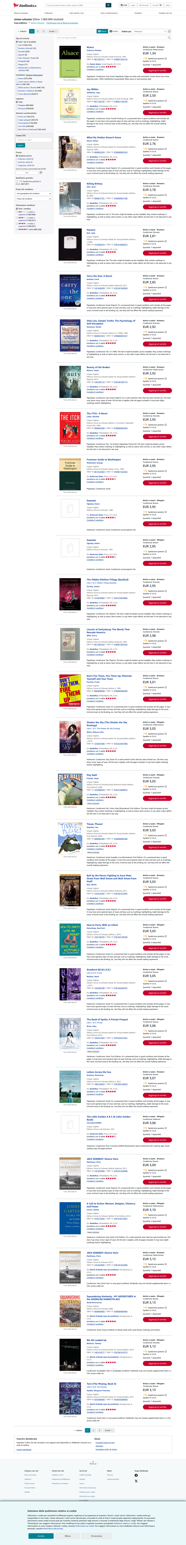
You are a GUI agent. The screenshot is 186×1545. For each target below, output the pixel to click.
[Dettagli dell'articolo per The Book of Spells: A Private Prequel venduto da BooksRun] (70, 1034)
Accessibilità (83, 1501)
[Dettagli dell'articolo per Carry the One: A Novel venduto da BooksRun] (70, 290)
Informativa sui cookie (87, 1496)
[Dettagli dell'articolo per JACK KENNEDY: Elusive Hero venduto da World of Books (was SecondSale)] (70, 1267)
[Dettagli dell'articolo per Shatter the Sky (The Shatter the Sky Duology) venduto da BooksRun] (70, 737)
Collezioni (49, 13)
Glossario (99, 1446)
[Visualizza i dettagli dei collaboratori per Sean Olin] (91, 187)
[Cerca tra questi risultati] (114, 37)
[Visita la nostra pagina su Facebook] (136, 1475)
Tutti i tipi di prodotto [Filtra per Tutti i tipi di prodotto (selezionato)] (26, 42)
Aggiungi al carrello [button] (157, 70)
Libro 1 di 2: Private (95, 1022)
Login (133, 5)
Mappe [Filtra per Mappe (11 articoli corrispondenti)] (21, 64)
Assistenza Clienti (113, 1479)
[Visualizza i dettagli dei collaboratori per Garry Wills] (92, 635)
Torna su (93, 1464)
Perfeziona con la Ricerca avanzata (62, 23)
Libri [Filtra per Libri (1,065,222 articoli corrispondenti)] (24, 45)
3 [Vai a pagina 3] (43, 31)
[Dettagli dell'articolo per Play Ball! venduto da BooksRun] (70, 789)
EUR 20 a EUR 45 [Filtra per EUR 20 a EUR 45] (24, 162)
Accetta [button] (41, 1536)
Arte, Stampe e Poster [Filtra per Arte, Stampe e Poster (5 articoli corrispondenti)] (27, 58)
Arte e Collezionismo (109, 13)
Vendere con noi (165, 13)
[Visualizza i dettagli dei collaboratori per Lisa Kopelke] (92, 827)
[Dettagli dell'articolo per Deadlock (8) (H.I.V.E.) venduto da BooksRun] (70, 984)
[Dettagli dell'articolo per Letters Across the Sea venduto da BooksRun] (70, 1087)
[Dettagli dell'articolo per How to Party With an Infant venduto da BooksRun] (70, 939)
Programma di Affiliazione (61, 1479)
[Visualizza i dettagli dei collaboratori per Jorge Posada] (93, 778)
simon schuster (37, 23)
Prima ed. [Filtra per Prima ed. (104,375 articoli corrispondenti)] (25, 116)
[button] (169, 37)
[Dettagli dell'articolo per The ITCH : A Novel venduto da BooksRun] (70, 428)
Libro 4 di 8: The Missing (97, 1387)
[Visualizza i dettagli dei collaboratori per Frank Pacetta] (93, 682)
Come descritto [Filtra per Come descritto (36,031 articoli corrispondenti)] (27, 94)
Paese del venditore (24, 199)
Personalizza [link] (96, 1536)
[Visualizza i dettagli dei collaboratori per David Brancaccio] (94, 1302)
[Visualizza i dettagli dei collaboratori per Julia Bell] (91, 233)
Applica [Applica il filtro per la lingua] (20, 145)
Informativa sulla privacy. (53, 1528)
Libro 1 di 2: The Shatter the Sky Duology (103, 728)
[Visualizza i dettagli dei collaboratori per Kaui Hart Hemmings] (96, 928)
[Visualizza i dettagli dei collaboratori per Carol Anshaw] (93, 279)
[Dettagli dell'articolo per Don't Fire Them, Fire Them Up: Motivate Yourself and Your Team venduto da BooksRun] (70, 690)
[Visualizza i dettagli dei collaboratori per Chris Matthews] (94, 1162)
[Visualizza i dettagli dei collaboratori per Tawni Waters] (93, 370)
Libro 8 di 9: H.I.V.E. (94, 973)
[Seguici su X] (136, 1481)
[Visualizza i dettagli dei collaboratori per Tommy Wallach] (94, 1343)
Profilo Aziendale (85, 1475)
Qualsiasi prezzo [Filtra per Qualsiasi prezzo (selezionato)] (24, 156)
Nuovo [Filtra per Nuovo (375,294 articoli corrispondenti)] (24, 78)
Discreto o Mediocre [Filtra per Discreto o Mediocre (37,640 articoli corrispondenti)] (29, 91)
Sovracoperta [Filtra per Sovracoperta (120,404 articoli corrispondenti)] (26, 123)
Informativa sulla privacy (87, 1488)
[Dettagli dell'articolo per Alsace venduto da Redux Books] (70, 62)
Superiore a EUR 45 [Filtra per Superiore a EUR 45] (25, 165)
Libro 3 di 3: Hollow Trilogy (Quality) (101, 583)
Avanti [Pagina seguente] (51, 31)
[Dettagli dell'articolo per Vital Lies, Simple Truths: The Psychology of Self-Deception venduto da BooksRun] (70, 335)
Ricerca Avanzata (21, 13)
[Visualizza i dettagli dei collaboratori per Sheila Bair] (92, 884)
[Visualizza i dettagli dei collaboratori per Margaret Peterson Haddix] (98, 1390)
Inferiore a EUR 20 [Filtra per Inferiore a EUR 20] (25, 159)
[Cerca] (108, 5)
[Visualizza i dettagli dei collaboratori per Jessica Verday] (93, 586)
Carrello (27, 1492)
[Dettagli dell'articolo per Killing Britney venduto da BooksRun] (70, 198)
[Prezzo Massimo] (33, 173)
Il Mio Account (29, 1483)
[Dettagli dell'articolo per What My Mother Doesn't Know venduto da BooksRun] (70, 152)
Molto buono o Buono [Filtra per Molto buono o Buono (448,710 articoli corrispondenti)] (30, 87)
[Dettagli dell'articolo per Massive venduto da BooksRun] (70, 244)
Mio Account (144, 5)
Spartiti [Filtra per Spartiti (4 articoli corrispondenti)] (21, 54)
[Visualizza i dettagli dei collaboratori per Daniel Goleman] (94, 327)
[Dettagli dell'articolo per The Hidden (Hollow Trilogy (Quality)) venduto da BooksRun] (70, 594)
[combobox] (75, 5)
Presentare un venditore (60, 1483)
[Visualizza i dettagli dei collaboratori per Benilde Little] (93, 416)
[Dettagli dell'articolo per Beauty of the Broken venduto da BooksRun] (70, 382)
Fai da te (110, 1475)
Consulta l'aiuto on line (105, 1442)
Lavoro (81, 1483)
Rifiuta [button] (68, 1536)
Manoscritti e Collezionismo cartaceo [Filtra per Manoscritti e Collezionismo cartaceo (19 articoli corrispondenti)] (28, 68)
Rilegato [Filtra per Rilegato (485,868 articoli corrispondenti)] (24, 105)
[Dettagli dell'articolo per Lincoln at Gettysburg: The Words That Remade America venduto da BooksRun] (70, 644)
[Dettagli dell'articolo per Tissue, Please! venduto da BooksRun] (70, 838)
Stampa (82, 1479)
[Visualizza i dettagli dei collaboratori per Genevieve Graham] (95, 1075)
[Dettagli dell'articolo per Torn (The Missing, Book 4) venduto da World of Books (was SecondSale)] (70, 1398)
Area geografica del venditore (28, 193)
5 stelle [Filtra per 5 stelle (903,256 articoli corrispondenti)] (29, 229)
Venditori (138, 13)
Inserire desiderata (24, 1449)
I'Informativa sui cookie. (84, 1526)
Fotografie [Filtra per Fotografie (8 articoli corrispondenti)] (22, 61)
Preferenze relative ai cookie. (125, 1523)
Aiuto (168, 5)
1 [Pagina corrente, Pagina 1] (31, 31)
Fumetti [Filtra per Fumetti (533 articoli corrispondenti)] (22, 51)
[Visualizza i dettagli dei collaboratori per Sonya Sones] (92, 141)
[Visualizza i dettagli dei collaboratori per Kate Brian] (91, 1026)
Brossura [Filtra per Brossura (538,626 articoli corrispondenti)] (25, 108)
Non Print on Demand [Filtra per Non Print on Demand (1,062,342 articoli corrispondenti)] (31, 129)
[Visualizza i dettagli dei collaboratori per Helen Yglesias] (93, 504)
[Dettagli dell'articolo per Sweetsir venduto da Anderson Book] (70, 508)
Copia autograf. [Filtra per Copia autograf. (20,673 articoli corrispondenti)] (27, 120)
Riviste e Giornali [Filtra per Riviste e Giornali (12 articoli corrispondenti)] (26, 48)
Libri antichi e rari (77, 13)
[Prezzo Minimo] (20, 173)
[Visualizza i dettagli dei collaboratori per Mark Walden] (93, 976)
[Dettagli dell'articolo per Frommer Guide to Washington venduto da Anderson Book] (70, 474)
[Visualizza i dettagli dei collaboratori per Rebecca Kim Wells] (95, 732)
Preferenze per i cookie (87, 1492)
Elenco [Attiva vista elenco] (102, 31)
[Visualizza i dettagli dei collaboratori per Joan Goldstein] (93, 92)
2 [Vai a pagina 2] (37, 31)
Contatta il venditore (95, 69)
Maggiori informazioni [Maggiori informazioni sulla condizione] (34, 75)
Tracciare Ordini (29, 1488)
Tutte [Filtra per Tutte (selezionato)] (19, 102)
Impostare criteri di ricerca (106, 1449)
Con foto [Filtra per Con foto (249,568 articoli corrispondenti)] (25, 126)
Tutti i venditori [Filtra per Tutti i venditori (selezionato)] (24, 209)
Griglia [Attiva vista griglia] (114, 31)
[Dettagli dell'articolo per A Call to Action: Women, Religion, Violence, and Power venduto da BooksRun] (70, 1218)
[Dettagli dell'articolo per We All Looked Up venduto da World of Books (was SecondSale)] (70, 1355)
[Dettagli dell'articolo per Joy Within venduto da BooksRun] (70, 104)
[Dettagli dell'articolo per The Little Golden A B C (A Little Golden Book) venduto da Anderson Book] (70, 1124)
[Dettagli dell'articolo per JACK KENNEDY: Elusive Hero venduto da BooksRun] (70, 1173)
